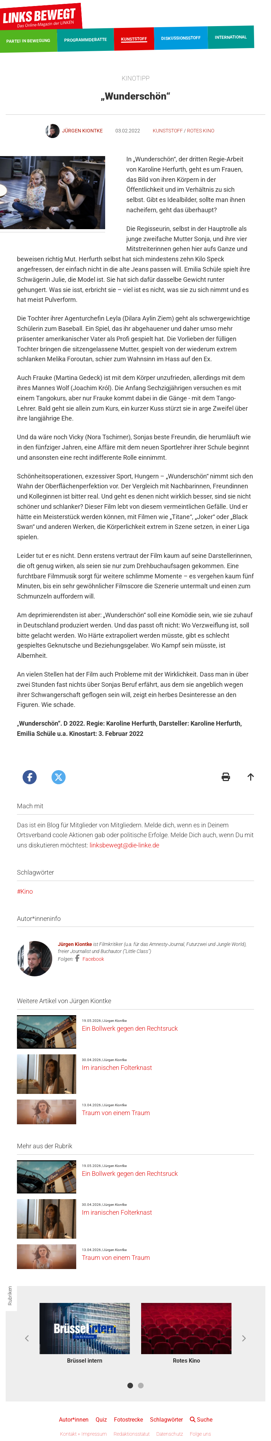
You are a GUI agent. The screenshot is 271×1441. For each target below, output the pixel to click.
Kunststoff (168, 130)
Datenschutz (169, 1434)
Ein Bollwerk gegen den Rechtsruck (130, 1028)
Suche (201, 1419)
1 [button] (130, 1385)
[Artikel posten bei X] (59, 777)
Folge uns (200, 1434)
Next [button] (243, 1338)
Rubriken (10, 1295)
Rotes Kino (200, 130)
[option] (85, 1334)
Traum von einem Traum (116, 1113)
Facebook (93, 959)
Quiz (101, 1419)
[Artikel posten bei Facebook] (30, 777)
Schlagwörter (166, 1419)
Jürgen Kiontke (75, 944)
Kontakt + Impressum (83, 1434)
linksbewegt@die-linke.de (124, 845)
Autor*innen (74, 1419)
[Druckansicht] (226, 777)
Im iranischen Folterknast (117, 1067)
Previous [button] (27, 1338)
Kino (26, 891)
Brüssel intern (84, 1360)
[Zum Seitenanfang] (251, 777)
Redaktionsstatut (132, 1434)
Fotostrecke (128, 1419)
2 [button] (140, 1385)
